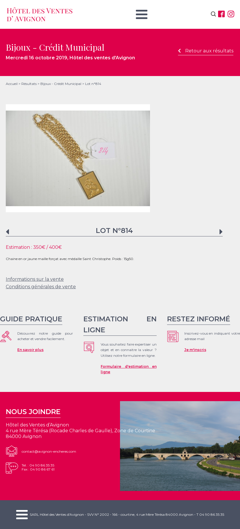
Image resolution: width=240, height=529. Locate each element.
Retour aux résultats (205, 51)
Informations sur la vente (35, 279)
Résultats (29, 83)
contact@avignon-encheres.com (49, 451)
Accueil (12, 83)
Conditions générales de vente (41, 286)
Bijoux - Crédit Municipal (60, 83)
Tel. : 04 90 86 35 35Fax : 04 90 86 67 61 (38, 467)
